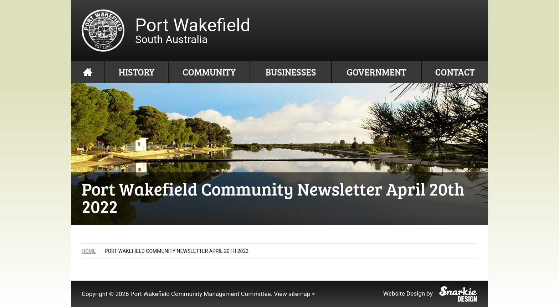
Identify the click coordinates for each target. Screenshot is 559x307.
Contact (455, 72)
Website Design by (430, 293)
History (137, 72)
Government (376, 72)
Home (87, 72)
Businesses (291, 72)
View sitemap (292, 293)
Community (209, 72)
